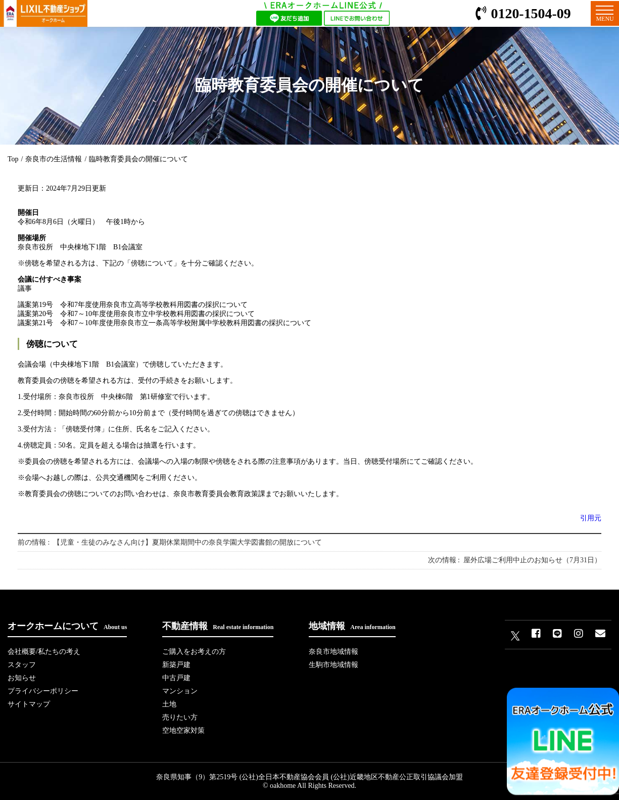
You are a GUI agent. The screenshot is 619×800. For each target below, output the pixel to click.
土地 (169, 704)
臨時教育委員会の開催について (138, 159)
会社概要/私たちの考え (44, 651)
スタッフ (22, 665)
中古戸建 (176, 678)
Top (13, 159)
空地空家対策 (183, 730)
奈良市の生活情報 (53, 159)
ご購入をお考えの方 (194, 651)
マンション (180, 691)
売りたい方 (180, 717)
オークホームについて (67, 626)
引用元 (590, 518)
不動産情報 (217, 626)
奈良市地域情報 (333, 651)
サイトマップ (29, 704)
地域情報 (352, 626)
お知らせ (22, 678)
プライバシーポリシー (43, 691)
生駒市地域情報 (333, 665)
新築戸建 (176, 665)
